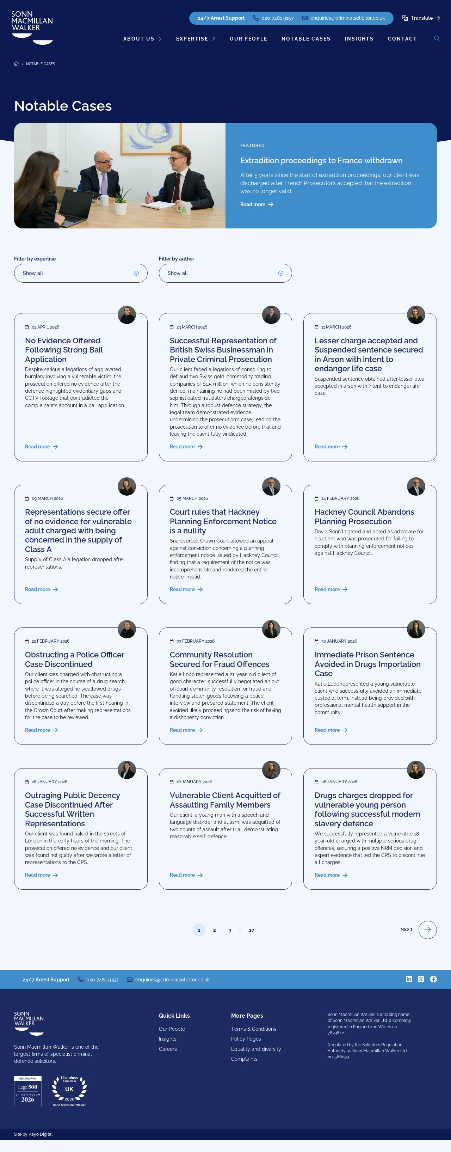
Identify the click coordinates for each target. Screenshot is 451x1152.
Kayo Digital (40, 1146)
